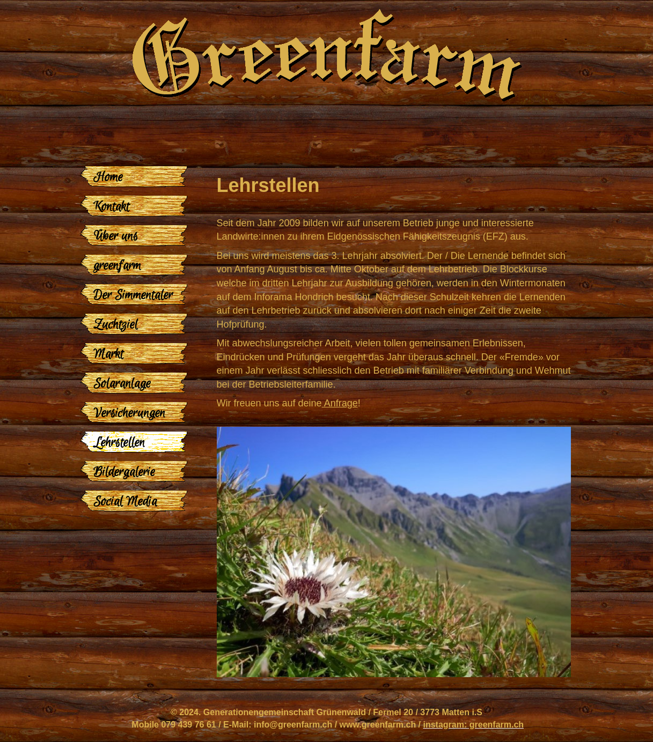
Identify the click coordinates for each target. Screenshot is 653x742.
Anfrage (340, 403)
